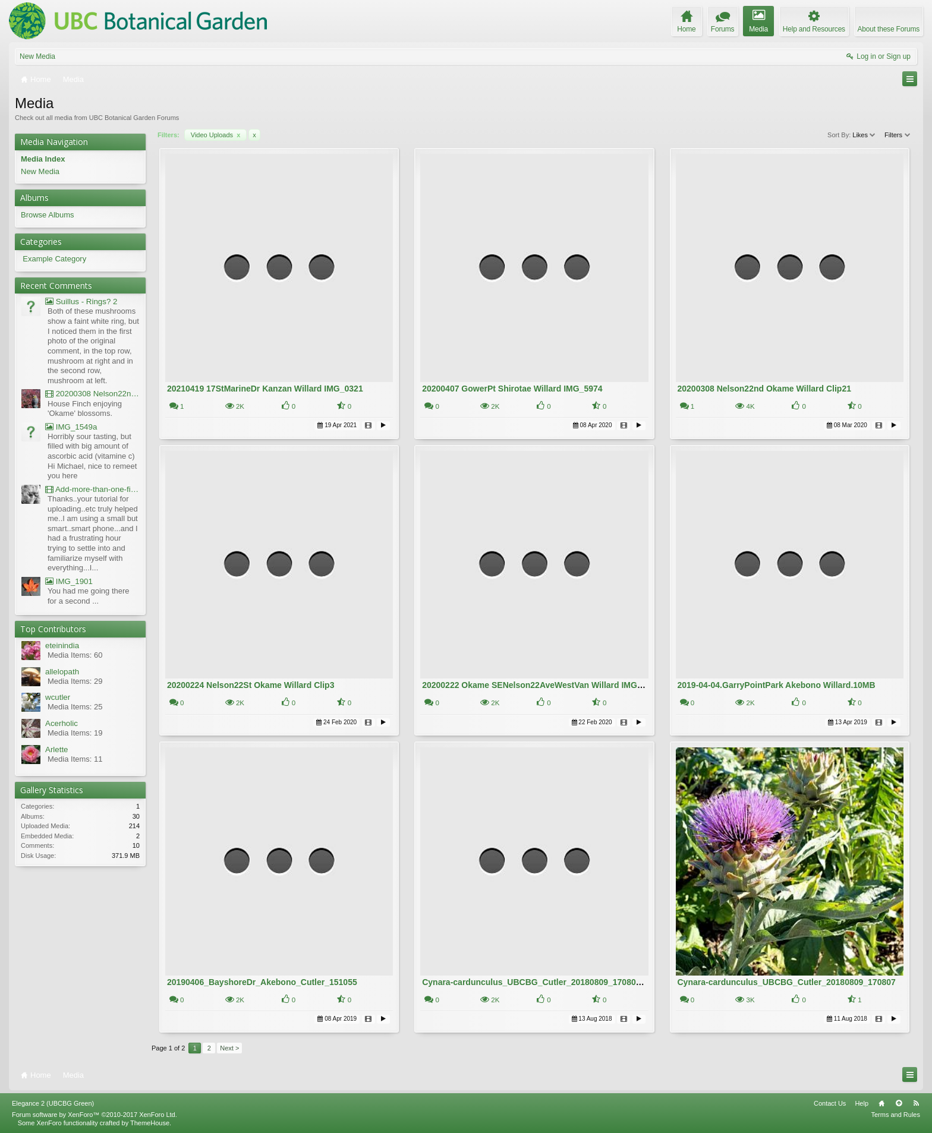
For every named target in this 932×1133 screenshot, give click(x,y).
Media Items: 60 (75, 655)
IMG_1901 (69, 581)
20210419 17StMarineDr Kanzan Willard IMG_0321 (265, 388)
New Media (37, 56)
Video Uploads (216, 134)
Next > (229, 1048)
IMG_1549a (71, 426)
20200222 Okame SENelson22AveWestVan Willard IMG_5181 (541, 685)
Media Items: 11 (75, 759)
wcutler (57, 697)
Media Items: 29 (75, 681)
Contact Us (830, 1103)
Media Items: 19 (75, 732)
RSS (916, 1103)
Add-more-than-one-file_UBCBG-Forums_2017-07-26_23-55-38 (92, 489)
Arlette (56, 749)
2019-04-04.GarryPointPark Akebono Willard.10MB (777, 685)
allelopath (62, 671)
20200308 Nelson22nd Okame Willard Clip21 (764, 388)
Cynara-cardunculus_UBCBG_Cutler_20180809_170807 (787, 982)
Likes (864, 135)
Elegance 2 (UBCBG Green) (53, 1103)
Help (861, 1103)
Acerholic (61, 723)
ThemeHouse (149, 1122)
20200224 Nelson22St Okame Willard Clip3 (251, 685)
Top (899, 1103)
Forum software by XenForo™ (94, 1114)
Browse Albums (47, 214)
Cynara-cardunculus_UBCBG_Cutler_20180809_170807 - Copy (545, 982)
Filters (897, 135)
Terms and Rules (895, 1114)
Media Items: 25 (75, 706)
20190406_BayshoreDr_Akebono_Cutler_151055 (262, 982)
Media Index (43, 158)
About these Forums (889, 29)
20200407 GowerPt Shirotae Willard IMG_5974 (512, 388)
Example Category (54, 258)
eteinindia (62, 645)
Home (881, 1103)
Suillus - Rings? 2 (81, 301)
